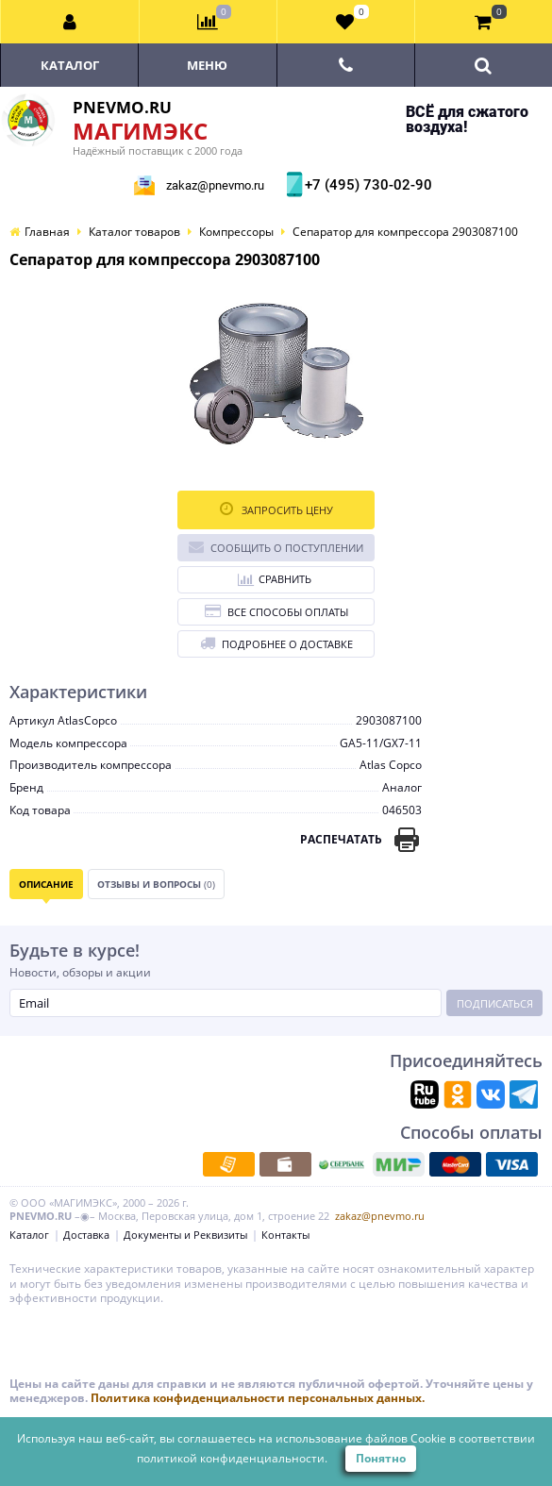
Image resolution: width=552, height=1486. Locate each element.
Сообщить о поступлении (276, 547)
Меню (207, 65)
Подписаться (495, 1003)
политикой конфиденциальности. (232, 1458)
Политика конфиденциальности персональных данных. (258, 1398)
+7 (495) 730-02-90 (366, 184)
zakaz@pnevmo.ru (215, 185)
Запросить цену (276, 509)
